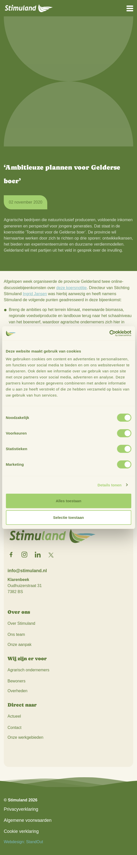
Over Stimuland (21, 623)
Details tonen (109, 485)
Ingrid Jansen (35, 294)
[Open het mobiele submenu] (129, 8)
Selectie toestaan (68, 517)
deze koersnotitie (71, 288)
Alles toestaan (68, 501)
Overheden (17, 691)
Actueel (14, 716)
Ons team (16, 634)
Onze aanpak (19, 644)
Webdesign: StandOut (23, 842)
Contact (14, 727)
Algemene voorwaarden (28, 820)
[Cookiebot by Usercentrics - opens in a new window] (109, 333)
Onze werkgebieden (25, 737)
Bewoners (16, 681)
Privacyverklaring (21, 809)
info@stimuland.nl (27, 570)
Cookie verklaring (21, 831)
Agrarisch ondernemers (28, 670)
